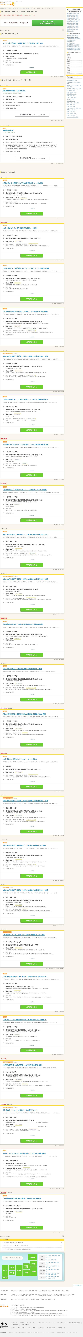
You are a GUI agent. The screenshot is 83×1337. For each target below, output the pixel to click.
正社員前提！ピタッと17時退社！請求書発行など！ (20, 1110)
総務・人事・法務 (36, 1294)
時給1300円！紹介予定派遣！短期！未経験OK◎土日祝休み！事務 (25, 356)
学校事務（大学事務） (59, 1294)
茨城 (59, 1255)
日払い (19, 1299)
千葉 (53, 1255)
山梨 (47, 1269)
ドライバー (69, 1295)
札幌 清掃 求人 (71, 95)
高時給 (37, 1299)
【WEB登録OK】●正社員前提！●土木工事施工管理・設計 (22, 1065)
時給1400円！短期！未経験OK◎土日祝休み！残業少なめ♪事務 (24, 714)
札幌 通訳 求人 (71, 106)
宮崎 (47, 1278)
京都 (52, 1262)
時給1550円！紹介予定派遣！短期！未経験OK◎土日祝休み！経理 (25, 890)
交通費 (42, 1299)
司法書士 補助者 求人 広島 (74, 88)
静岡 (55, 1259)
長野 (49, 1269)
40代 (31, 1299)
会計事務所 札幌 (71, 90)
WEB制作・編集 (23, 1295)
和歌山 (47, 1263)
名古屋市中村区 (70, 43)
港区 (68, 35)
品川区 (76, 37)
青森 (50, 1266)
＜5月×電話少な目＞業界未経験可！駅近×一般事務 (20, 228)
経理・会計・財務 (27, 1294)
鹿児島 (49, 1278)
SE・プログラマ (15, 1295)
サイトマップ (14, 1322)
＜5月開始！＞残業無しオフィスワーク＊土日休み (20, 759)
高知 (55, 1274)
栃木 (47, 1257)
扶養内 (49, 1299)
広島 (47, 1273)
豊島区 (72, 38)
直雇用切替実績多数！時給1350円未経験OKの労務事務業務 (23, 624)
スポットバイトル (22, 1327)
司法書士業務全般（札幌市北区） (14, 91)
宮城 (56, 1266)
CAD (73, 1294)
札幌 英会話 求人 (71, 92)
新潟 (52, 1269)
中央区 (68, 37)
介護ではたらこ (61, 1327)
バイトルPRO (41, 1327)
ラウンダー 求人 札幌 (72, 117)
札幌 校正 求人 (71, 115)
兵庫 (49, 1262)
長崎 (52, 1276)
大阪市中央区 (70, 45)
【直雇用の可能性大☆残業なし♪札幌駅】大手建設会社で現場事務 (25, 311)
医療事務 (40, 1295)
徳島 (49, 1274)
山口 (58, 1273)
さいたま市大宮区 (71, 40)
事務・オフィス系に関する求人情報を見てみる (48, 22)
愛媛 (52, 1274)
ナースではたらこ (51, 1327)
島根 (55, 1273)
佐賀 (49, 1276)
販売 (70, 1294)
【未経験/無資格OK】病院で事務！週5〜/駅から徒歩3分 (22, 1198)
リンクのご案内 (14, 1324)
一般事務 (13, 1294)
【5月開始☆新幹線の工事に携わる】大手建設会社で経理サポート (25, 976)
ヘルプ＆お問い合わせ (61, 1322)
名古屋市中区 (70, 41)
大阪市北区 (76, 45)
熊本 (55, 1276)
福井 (47, 1271)
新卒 (34, 1299)
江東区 (68, 38)
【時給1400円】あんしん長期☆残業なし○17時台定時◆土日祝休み (25, 399)
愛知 (47, 1259)
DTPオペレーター (33, 1295)
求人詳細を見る (31, 72)
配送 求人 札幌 (71, 104)
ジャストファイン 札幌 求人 (74, 108)
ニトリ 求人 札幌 (71, 97)
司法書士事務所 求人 (72, 80)
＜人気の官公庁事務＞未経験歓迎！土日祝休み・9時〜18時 (23, 43)
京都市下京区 (77, 46)
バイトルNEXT (32, 1327)
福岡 (47, 1276)
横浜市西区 (77, 38)
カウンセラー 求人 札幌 (73, 102)
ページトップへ (78, 1285)
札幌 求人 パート (71, 94)
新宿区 (76, 35)
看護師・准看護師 (47, 1295)
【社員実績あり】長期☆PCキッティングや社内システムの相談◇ (25, 490)
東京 (47, 1255)
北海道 (47, 1266)
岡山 (49, 1273)
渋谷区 (72, 37)
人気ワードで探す (25, 1324)
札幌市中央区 (77, 48)
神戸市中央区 (70, 46)
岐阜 (49, 1259)
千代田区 (72, 35)
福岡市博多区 (77, 49)
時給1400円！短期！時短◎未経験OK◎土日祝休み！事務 (22, 669)
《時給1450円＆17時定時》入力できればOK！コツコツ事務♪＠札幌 (26, 268)
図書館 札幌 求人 (71, 109)
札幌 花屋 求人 (71, 111)
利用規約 (22, 1322)
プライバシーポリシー (32, 1322)
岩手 (53, 1266)
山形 (47, 1267)
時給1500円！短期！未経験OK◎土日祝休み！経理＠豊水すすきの (25, 534)
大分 (58, 1276)
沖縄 (53, 1278)
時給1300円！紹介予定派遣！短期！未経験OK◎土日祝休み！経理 (25, 801)
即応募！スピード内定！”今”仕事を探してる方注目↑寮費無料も (24, 1153)
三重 (52, 1259)
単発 (15, 1299)
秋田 (59, 1266)
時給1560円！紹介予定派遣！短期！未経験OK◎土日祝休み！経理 (25, 579)
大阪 (47, 1262)
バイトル (13, 1327)
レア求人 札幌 (70, 99)
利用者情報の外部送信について (46, 1322)
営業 (66, 1294)
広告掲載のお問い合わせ (74, 1322)
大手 (54, 1299)
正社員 (26, 1299)
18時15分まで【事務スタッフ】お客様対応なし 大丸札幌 (23, 183)
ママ (46, 1299)
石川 (58, 1269)
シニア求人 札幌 (71, 101)
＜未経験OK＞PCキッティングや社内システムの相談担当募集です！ (26, 445)
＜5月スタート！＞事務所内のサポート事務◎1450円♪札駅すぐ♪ (24, 1020)
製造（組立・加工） (61, 1295)
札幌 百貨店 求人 (71, 113)
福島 (49, 1267)
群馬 (49, 1257)
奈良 (58, 1262)
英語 (23, 1299)
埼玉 (56, 1255)
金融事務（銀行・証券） (47, 1294)
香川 (47, 1274)
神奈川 (49, 1255)
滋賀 (55, 1262)
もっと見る (32, 67)
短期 (12, 1299)
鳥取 (52, 1273)
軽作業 (54, 1295)
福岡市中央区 (70, 49)
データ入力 (19, 1294)
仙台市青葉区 (70, 48)
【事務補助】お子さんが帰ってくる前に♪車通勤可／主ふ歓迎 (24, 935)
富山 (55, 1269)
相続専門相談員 (8, 130)
